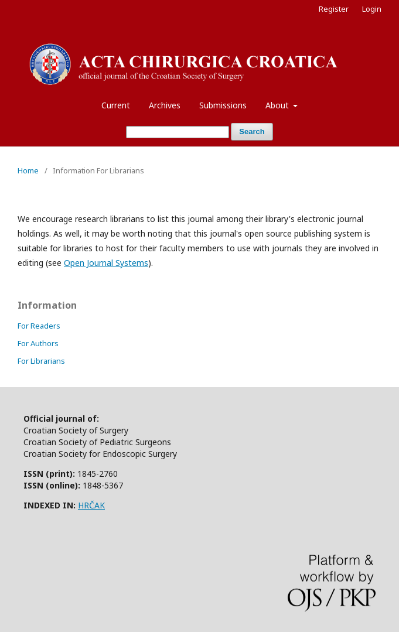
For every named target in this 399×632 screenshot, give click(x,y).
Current (115, 105)
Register (334, 9)
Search (251, 131)
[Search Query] (177, 132)
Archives (164, 105)
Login (371, 9)
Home (28, 170)
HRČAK (91, 505)
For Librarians (41, 361)
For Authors (38, 343)
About (278, 105)
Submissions (223, 105)
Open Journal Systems (106, 262)
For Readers (39, 325)
